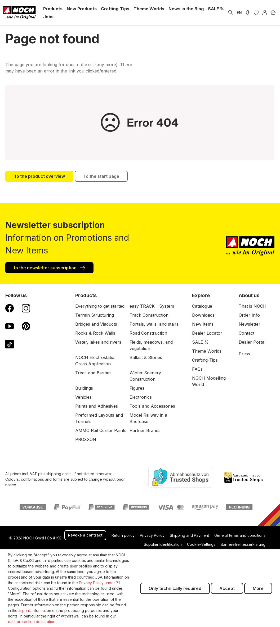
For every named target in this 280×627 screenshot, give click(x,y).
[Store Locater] (247, 12)
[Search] (230, 12)
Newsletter (249, 324)
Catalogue (202, 306)
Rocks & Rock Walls (95, 333)
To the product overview (39, 176)
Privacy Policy (152, 535)
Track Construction (149, 315)
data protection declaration (31, 621)
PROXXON (85, 439)
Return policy (123, 535)
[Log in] (264, 12)
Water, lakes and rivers (98, 342)
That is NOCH (252, 306)
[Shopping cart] (273, 12)
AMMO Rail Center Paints (100, 430)
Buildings (84, 388)
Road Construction (148, 333)
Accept (227, 588)
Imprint (24, 610)
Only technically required (175, 588)
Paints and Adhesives (96, 406)
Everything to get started (100, 306)
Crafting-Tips (205, 360)
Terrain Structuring (94, 315)
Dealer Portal (252, 342)
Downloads (203, 315)
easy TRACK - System (152, 306)
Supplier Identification (163, 544)
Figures (137, 388)
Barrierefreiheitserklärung (243, 544)
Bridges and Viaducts (96, 324)
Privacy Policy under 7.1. (100, 582)
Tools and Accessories (152, 406)
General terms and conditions (239, 535)
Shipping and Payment (189, 535)
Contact (246, 333)
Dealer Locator (207, 333)
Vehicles (83, 397)
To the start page (101, 176)
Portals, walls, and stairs (154, 324)
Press (244, 353)
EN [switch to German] (239, 12)
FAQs (197, 369)
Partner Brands (145, 430)
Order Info (249, 315)
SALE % (200, 342)
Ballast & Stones (146, 357)
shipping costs (59, 473)
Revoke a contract (85, 535)
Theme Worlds (206, 351)
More (258, 588)
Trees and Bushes (93, 372)
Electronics (141, 397)
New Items (203, 324)
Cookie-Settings (201, 544)
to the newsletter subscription (49, 267)
